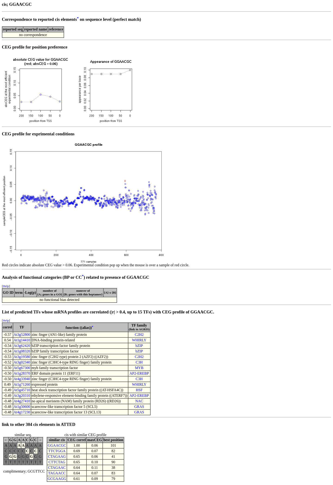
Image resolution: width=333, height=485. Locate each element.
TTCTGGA (57, 451)
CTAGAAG (57, 456)
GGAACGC (57, 445)
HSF (139, 390)
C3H (139, 362)
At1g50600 (22, 407)
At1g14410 (22, 340)
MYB (139, 368)
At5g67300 (22, 368)
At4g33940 (22, 379)
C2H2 (139, 334)
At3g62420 (22, 346)
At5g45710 (22, 390)
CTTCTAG (57, 462)
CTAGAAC (57, 468)
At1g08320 (22, 351)
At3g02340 (22, 362)
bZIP (139, 346)
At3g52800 (22, 334)
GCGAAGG (57, 479)
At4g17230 (22, 412)
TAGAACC (57, 473)
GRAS (139, 407)
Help (6, 286)
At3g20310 (22, 395)
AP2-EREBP (139, 373)
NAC (139, 401)
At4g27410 (22, 401)
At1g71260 (22, 384)
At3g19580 (22, 357)
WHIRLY (139, 340)
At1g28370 (22, 373)
